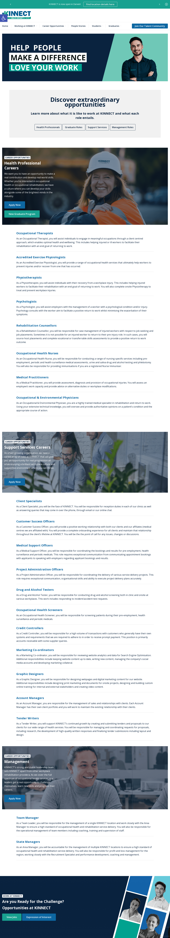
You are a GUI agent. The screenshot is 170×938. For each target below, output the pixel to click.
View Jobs (12, 917)
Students (96, 26)
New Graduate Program (22, 214)
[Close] (166, 4)
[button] (3, 18)
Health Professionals (48, 127)
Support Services (97, 127)
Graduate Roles (73, 127)
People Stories (78, 26)
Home (5, 26)
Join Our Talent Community (150, 26)
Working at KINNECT (24, 26)
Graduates (114, 26)
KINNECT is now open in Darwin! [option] (83, 4)
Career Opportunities (53, 26)
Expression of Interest (38, 917)
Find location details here (100, 4)
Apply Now (15, 204)
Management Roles (122, 127)
